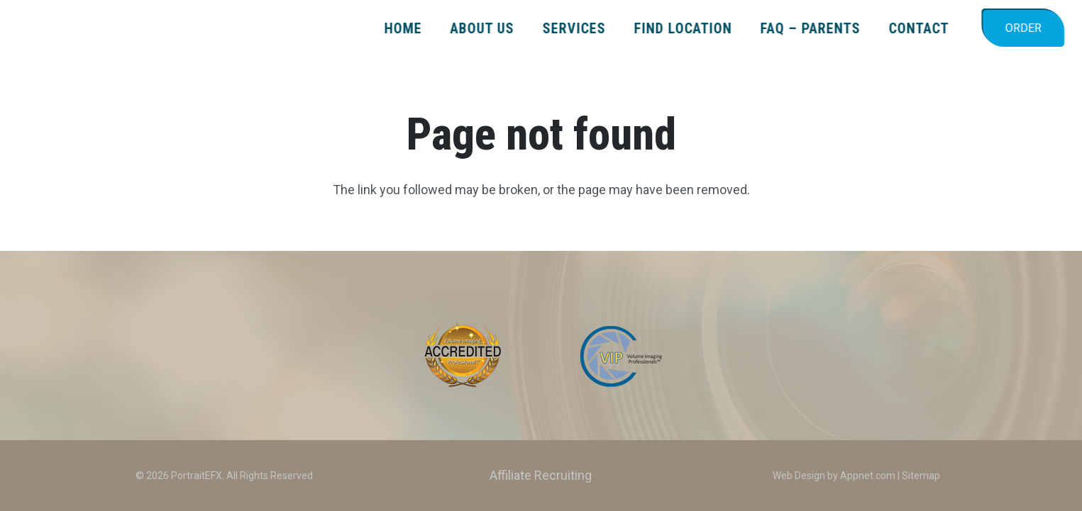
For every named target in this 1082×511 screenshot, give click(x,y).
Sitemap (921, 475)
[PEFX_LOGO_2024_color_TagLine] (123, 28)
